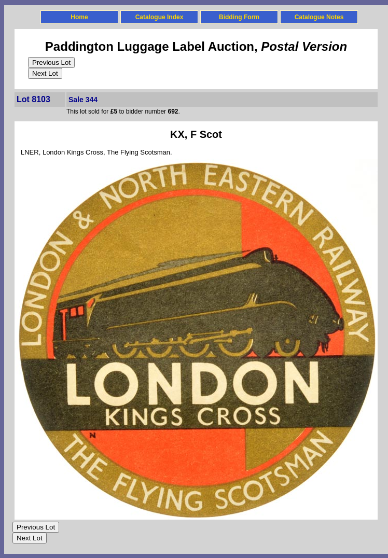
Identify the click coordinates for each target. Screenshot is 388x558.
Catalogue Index (159, 17)
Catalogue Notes (319, 17)
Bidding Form (239, 17)
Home (79, 17)
